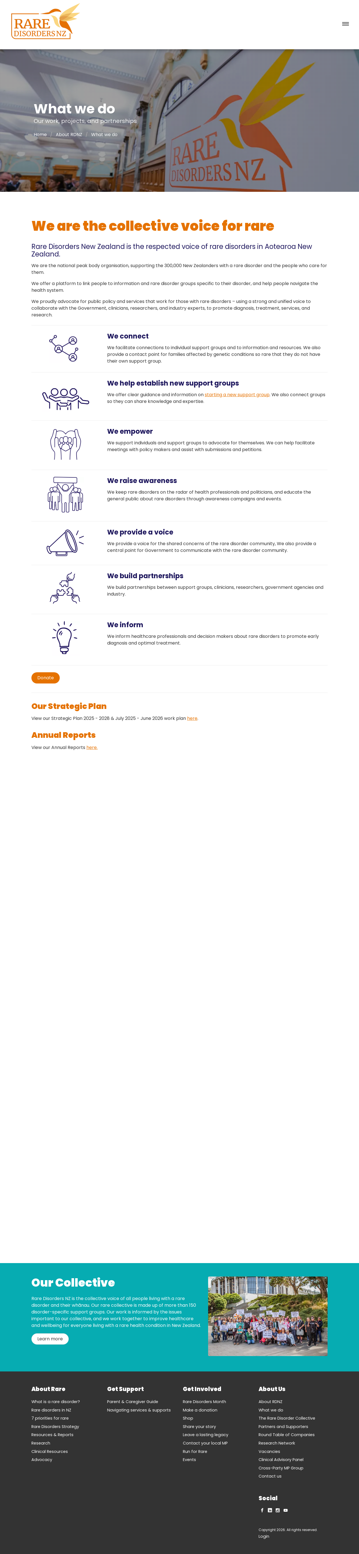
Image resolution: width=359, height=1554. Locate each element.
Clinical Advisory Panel (281, 1459)
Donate (45, 678)
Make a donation (200, 1410)
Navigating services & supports (139, 1410)
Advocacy (41, 1459)
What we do (271, 1410)
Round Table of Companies (287, 1435)
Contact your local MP (205, 1443)
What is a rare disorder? (55, 1401)
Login (264, 1536)
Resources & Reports (52, 1435)
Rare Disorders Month (204, 1401)
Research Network (277, 1443)
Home (40, 134)
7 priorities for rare (50, 1418)
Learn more (50, 1339)
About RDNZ (69, 134)
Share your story (199, 1426)
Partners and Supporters (283, 1426)
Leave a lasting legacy (205, 1435)
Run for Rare (195, 1451)
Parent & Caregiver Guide (132, 1401)
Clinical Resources (49, 1451)
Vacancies (269, 1451)
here (192, 718)
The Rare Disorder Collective (287, 1418)
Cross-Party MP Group (281, 1468)
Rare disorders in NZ (51, 1410)
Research (40, 1443)
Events (189, 1459)
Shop (188, 1418)
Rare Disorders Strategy (55, 1426)
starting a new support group (237, 394)
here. (92, 747)
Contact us (270, 1476)
